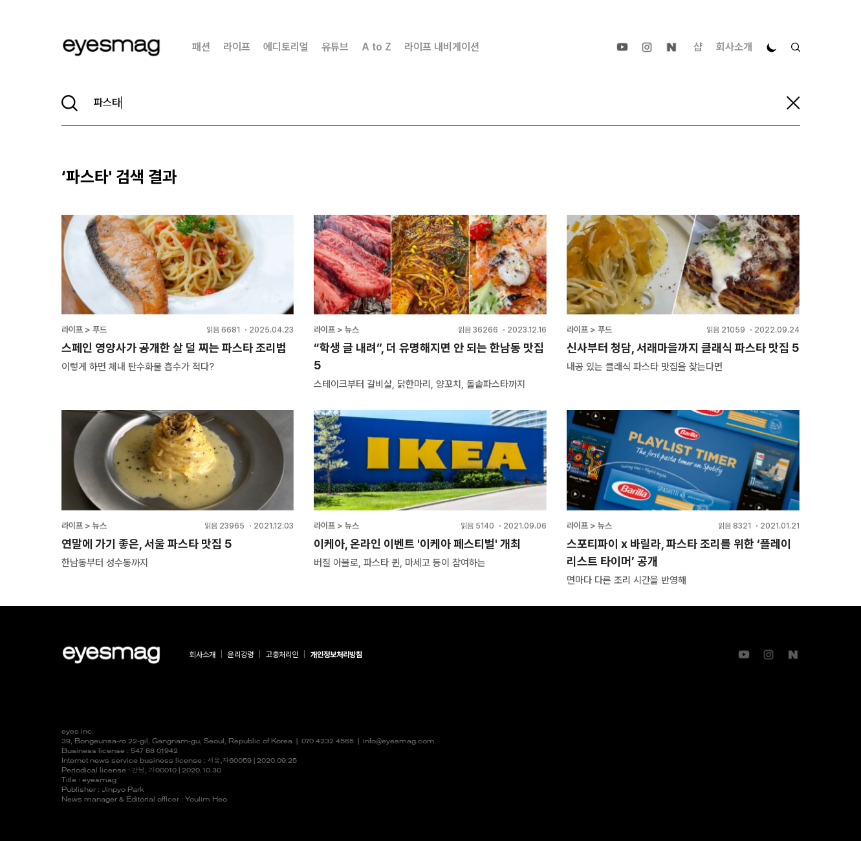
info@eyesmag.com (399, 741)
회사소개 (734, 47)
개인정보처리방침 (336, 654)
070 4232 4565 (327, 741)
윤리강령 (241, 654)
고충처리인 (282, 654)
